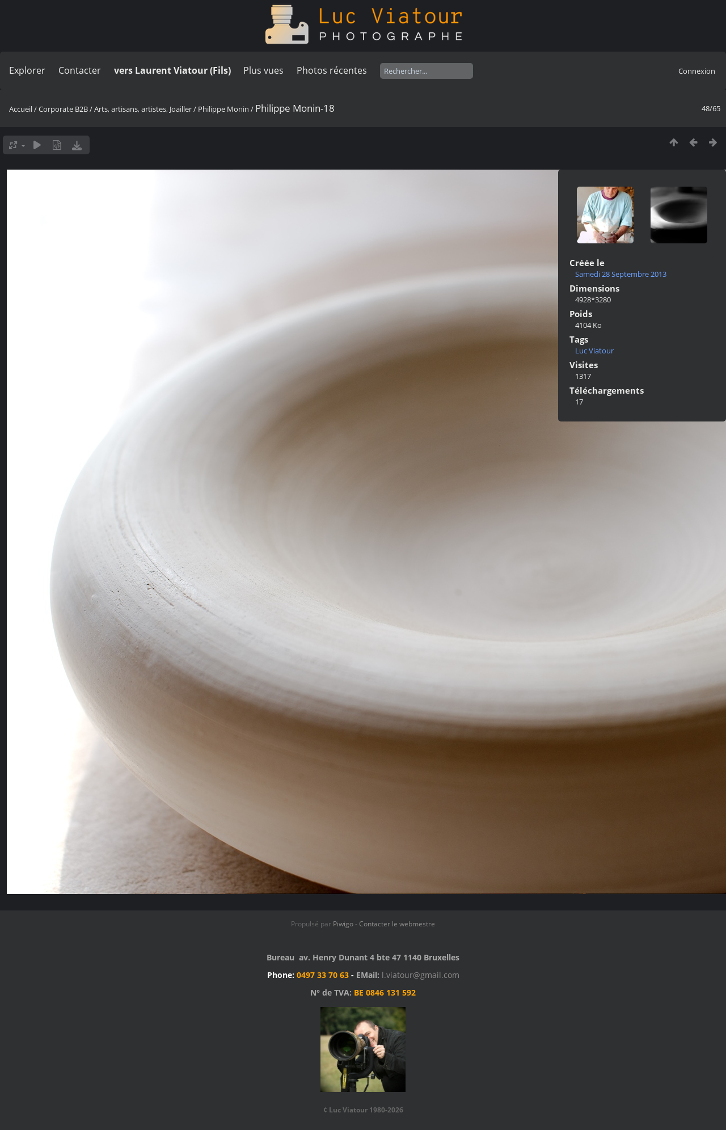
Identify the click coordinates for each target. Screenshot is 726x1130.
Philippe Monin (223, 109)
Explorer (27, 70)
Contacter (79, 70)
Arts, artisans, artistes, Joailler (143, 109)
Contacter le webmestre (397, 924)
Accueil (20, 109)
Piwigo (343, 924)
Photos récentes (332, 70)
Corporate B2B (63, 109)
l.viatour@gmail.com (420, 974)
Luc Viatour (594, 350)
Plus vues (263, 70)
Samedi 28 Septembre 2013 (620, 274)
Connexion (696, 71)
